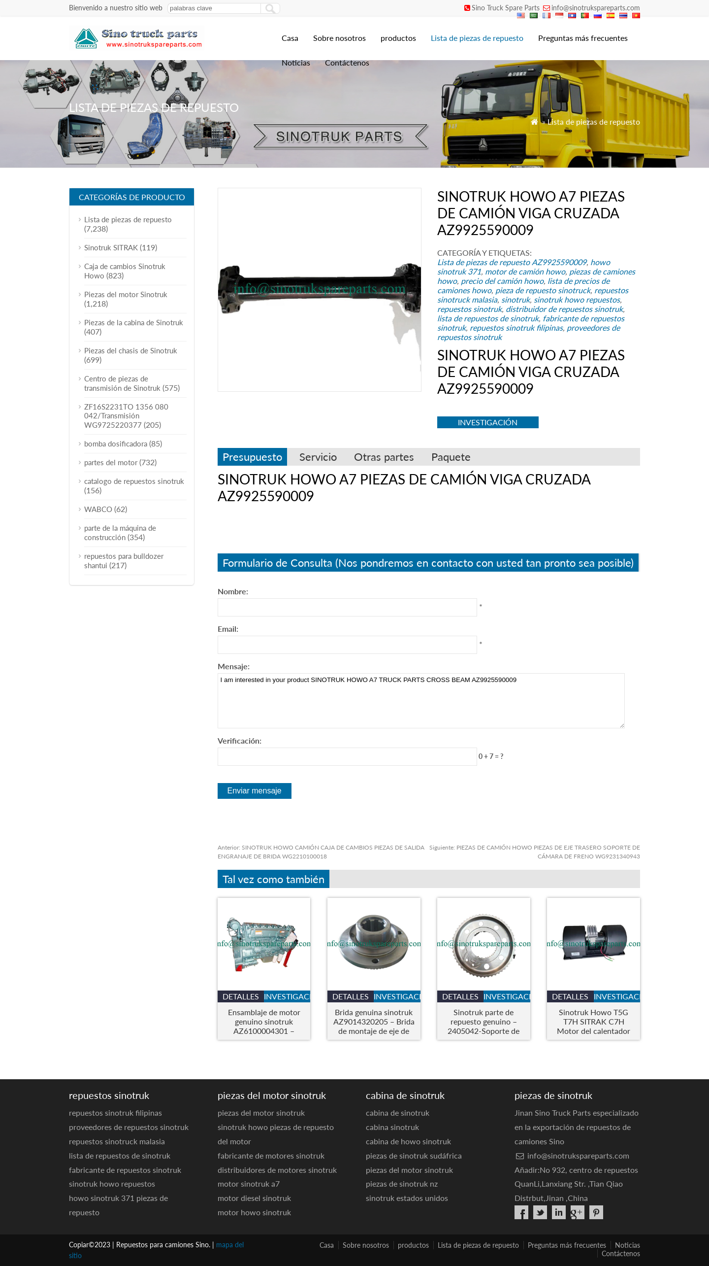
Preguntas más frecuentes (583, 37)
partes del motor (110, 462)
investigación (487, 422)
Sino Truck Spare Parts (506, 7)
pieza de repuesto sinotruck (542, 290)
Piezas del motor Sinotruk (125, 294)
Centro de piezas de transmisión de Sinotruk (122, 383)
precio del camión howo (502, 280)
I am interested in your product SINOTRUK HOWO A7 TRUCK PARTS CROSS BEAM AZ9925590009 (421, 700)
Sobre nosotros (339, 37)
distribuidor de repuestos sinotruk (564, 308)
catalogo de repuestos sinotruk (134, 481)
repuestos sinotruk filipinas (516, 327)
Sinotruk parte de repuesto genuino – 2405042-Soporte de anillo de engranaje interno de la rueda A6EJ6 (483, 1021)
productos (398, 37)
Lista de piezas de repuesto (477, 37)
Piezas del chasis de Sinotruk (130, 350)
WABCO (98, 509)
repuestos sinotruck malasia (117, 1141)
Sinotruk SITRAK (111, 247)
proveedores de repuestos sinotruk (129, 1126)
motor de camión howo (525, 271)
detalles (241, 996)
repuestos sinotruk (469, 308)
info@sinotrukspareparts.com (595, 7)
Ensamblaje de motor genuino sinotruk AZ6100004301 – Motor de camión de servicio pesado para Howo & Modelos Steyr (264, 1021)
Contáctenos (347, 62)
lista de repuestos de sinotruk (488, 318)
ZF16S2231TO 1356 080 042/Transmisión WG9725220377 (126, 415)
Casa (290, 37)
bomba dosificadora (115, 443)
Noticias (296, 62)
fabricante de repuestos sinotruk (125, 1169)
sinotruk (515, 299)
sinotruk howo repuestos (577, 299)
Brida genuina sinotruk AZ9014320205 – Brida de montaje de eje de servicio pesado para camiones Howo (374, 1021)
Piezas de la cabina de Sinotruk (133, 322)
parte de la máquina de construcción (120, 532)
